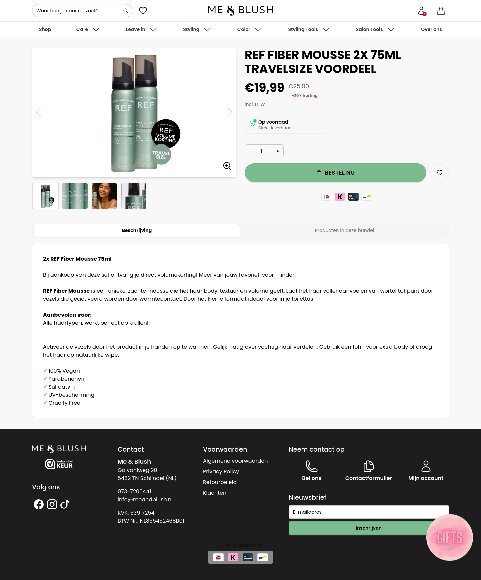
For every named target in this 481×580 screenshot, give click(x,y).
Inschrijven (369, 528)
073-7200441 (134, 491)
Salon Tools (376, 29)
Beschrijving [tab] (137, 230)
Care (88, 29)
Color (250, 29)
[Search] (126, 11)
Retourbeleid (220, 482)
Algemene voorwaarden (235, 461)
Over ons (431, 29)
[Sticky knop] (449, 537)
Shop (45, 29)
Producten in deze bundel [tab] (344, 230)
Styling (197, 29)
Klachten (214, 493)
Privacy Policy (221, 471)
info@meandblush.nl (145, 499)
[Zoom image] (227, 167)
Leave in (142, 29)
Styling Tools (309, 29)
